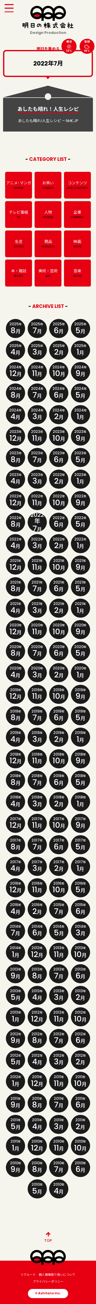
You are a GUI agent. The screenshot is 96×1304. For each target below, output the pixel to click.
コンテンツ (77, 185)
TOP (48, 1236)
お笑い (48, 185)
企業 (77, 215)
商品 (48, 244)
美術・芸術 (48, 273)
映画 (77, 244)
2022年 (37, 522)
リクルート (28, 1275)
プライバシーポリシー (48, 1282)
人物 (48, 215)
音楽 (77, 273)
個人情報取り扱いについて (57, 1275)
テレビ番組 (18, 215)
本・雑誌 (18, 273)
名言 (18, 244)
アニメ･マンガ (18, 185)
